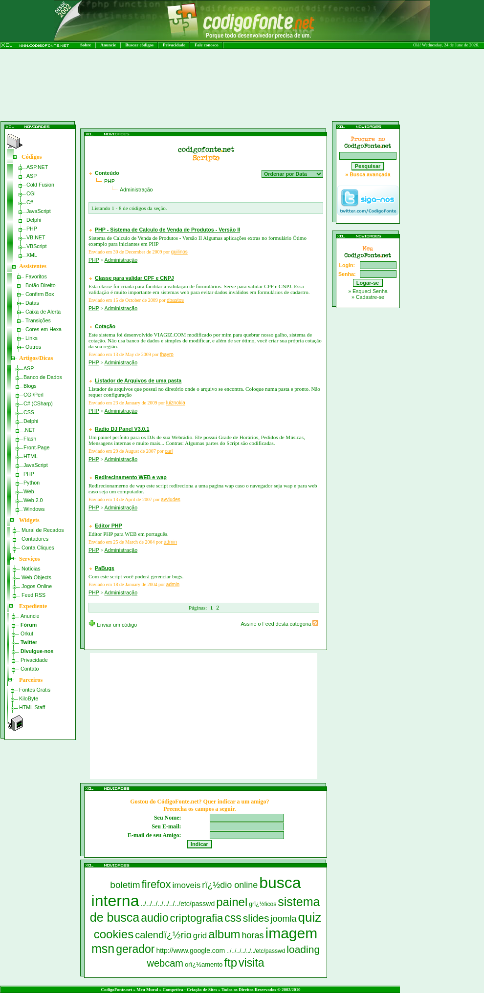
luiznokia (175, 402)
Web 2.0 (33, 500)
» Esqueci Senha (368, 291)
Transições (38, 320)
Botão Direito (40, 285)
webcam (165, 963)
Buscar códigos (139, 44)
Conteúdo (107, 173)
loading (303, 949)
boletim (125, 885)
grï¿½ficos (262, 904)
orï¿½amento (203, 964)
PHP (31, 229)
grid (200, 935)
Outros (33, 347)
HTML (30, 456)
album (224, 934)
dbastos (175, 300)
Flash (29, 439)
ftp (230, 962)
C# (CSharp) (38, 403)
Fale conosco (207, 44)
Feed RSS (33, 595)
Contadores (35, 539)
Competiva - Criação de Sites (190, 989)
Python (31, 483)
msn (102, 948)
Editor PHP (108, 525)
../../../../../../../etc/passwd (177, 904)
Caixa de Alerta (43, 312)
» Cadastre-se (368, 297)
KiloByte (28, 698)
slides (256, 918)
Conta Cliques (38, 547)
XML (31, 255)
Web (28, 491)
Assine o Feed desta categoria (279, 624)
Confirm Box (39, 294)
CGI (31, 193)
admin (170, 542)
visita (251, 962)
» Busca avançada (367, 174)
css (233, 917)
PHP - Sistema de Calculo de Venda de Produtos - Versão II (167, 229)
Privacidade (174, 44)
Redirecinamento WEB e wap (131, 477)
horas (253, 935)
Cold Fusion (40, 185)
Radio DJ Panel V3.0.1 (122, 429)
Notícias (31, 568)
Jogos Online (37, 586)
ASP (31, 176)
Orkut (27, 633)
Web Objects (36, 577)
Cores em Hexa (43, 329)
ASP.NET (37, 167)
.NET (29, 430)
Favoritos (36, 276)
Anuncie (108, 44)
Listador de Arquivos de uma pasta (138, 380)
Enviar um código (112, 625)
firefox (156, 884)
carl (169, 451)
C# (29, 202)
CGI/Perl (33, 395)
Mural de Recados (43, 530)
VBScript (36, 246)
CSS (28, 412)
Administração (136, 189)
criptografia (196, 918)
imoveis (187, 885)
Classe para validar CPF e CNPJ (134, 278)
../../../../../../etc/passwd (255, 951)
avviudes (170, 499)
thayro (167, 354)
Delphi (33, 220)
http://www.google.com (190, 950)
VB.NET (35, 237)
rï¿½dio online (230, 885)
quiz (310, 917)
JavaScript (38, 211)
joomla (284, 919)
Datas (32, 303)
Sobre (85, 44)
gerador (135, 949)
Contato (30, 669)
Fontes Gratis (34, 690)
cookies (113, 934)
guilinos (179, 251)
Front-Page (36, 447)
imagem (291, 933)
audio (154, 917)
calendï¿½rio (163, 935)
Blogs (30, 386)
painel (231, 901)
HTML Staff (32, 707)
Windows (33, 509)
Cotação (105, 326)
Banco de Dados (42, 377)
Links (31, 338)
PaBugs (104, 568)
